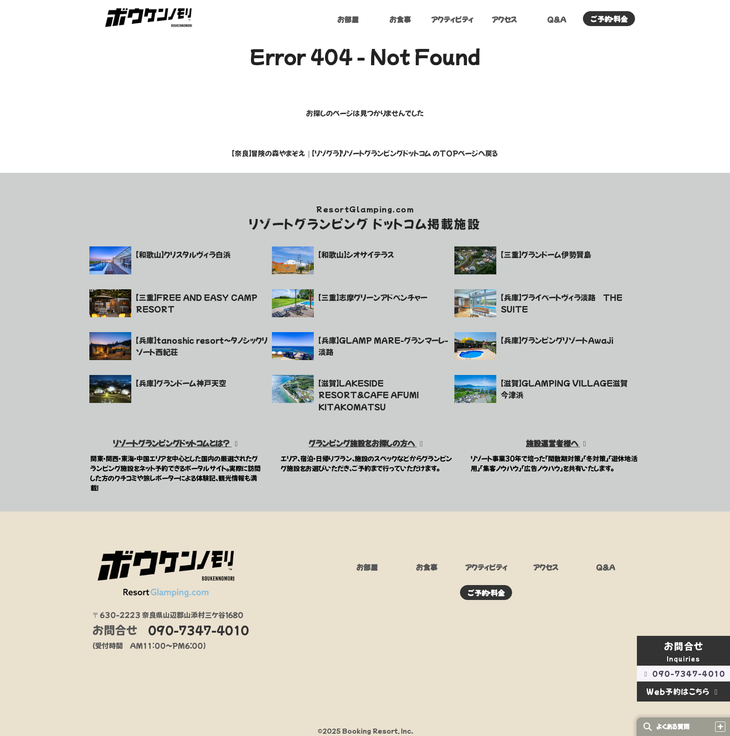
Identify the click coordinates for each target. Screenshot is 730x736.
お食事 (400, 20)
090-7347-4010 (683, 673)
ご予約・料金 (609, 19)
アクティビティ (452, 20)
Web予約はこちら (683, 691)
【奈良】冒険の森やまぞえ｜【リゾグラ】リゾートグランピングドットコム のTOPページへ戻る (365, 153)
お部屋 (348, 20)
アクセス (504, 20)
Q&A (556, 20)
